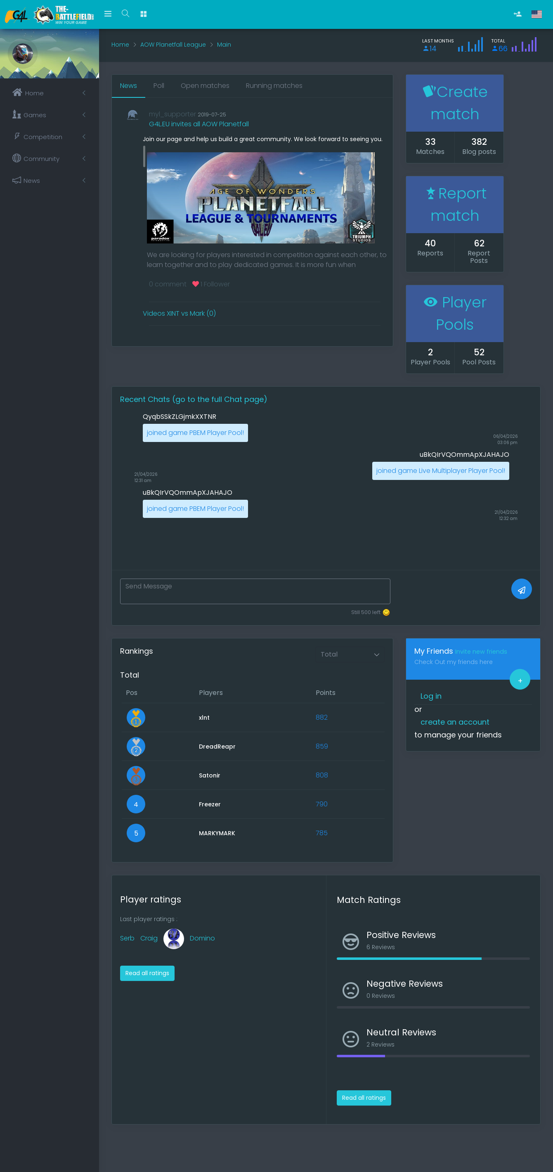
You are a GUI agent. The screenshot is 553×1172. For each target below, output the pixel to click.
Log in (431, 696)
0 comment (168, 284)
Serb (127, 938)
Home (120, 44)
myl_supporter (172, 114)
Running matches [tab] (274, 85)
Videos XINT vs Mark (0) (179, 313)
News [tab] (128, 85)
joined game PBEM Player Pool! (195, 432)
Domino (202, 938)
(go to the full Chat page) (219, 399)
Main (224, 44)
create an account (455, 722)
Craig (149, 938)
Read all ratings (147, 973)
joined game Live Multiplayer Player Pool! (440, 470)
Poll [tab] (159, 85)
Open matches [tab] (205, 85)
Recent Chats (146, 399)
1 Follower (211, 284)
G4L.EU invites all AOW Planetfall (199, 124)
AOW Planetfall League (173, 44)
